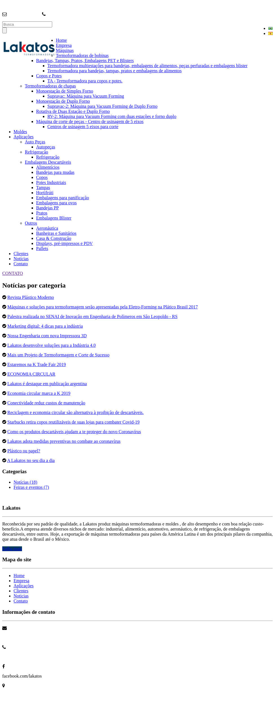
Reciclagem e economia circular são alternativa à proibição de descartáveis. (75, 412)
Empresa (64, 45)
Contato (21, 263)
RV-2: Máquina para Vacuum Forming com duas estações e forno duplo (111, 116)
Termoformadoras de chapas (50, 86)
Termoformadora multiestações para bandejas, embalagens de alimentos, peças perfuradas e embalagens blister (147, 65)
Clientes (21, 253)
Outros (31, 223)
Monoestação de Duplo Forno (63, 101)
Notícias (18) (25, 482)
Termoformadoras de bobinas (82, 55)
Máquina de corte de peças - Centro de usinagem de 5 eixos (90, 121)
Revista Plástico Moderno (30, 297)
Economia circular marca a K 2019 (38, 393)
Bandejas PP (47, 207)
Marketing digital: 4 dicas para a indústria (45, 326)
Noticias (21, 595)
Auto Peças (35, 141)
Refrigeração (36, 152)
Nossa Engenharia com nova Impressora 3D (47, 335)
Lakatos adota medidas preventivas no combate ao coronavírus (63, 441)
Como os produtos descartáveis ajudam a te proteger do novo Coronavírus (74, 431)
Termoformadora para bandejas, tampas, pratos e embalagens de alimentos (114, 70)
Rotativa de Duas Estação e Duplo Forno (73, 111)
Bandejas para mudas (55, 172)
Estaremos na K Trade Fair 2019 (36, 364)
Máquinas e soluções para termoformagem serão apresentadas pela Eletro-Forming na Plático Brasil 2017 (102, 306)
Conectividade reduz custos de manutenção (46, 402)
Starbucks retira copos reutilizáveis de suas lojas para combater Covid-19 (73, 422)
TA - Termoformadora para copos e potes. (84, 80)
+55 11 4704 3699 (18, 656)
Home (61, 40)
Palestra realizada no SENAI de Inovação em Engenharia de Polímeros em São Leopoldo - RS (92, 316)
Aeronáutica (47, 228)
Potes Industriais (51, 182)
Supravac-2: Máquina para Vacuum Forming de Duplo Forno (102, 106)
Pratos (41, 213)
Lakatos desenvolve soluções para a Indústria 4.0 (51, 345)
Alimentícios (48, 167)
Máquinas (65, 50)
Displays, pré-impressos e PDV (64, 243)
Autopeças (45, 146)
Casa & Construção (53, 238)
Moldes (20, 131)
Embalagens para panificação (62, 197)
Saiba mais (12, 548)
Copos (42, 177)
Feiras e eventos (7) (31, 487)
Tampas (43, 187)
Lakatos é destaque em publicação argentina (47, 383)
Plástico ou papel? (23, 450)
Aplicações (24, 136)
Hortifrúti (44, 192)
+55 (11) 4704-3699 (65, 14)
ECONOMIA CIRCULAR (31, 374)
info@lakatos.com (24, 14)
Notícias (21, 258)
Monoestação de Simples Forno (64, 91)
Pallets (42, 248)
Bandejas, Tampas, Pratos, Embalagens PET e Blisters (85, 60)
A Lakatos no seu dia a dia (31, 460)
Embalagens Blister (53, 218)
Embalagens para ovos (56, 202)
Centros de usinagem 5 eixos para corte (82, 126)
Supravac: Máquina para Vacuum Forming (85, 96)
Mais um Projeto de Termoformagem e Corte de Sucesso (58, 354)
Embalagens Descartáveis (48, 162)
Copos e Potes (49, 75)
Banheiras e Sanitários (56, 233)
